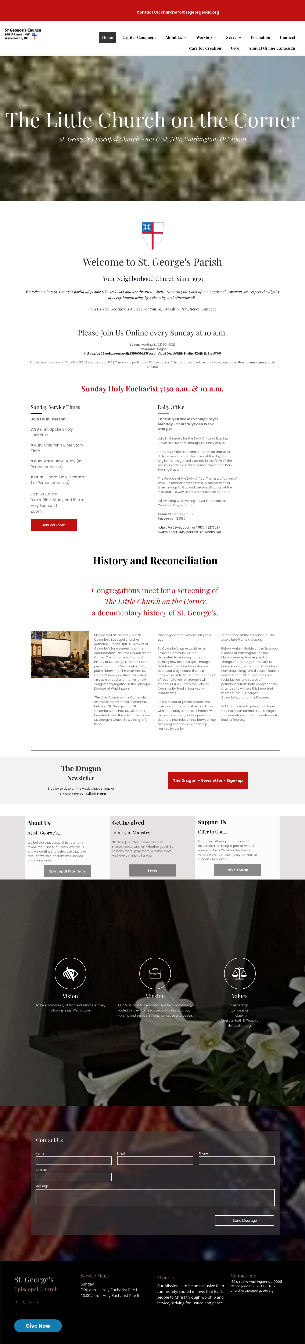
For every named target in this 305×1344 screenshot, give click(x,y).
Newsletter (81, 778)
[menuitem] (109, 37)
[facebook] (16, 1302)
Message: (42, 1186)
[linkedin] (38, 1302)
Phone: (204, 1153)
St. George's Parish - (70, 794)
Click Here (96, 793)
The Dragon (81, 768)
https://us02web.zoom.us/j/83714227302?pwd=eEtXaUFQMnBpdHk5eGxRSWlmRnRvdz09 (191, 529)
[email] (31, 1302)
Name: (40, 1153)
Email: (121, 1153)
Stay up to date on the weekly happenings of (81, 788)
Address (41, 1170)
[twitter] (23, 1302)
